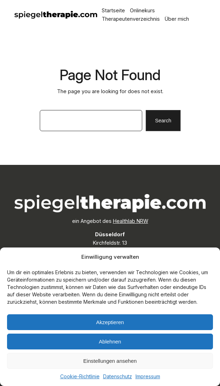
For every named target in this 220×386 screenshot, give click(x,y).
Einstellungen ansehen (110, 361)
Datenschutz (117, 376)
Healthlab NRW (130, 221)
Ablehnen (110, 342)
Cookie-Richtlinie (80, 376)
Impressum (148, 376)
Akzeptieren (110, 322)
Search (163, 120)
